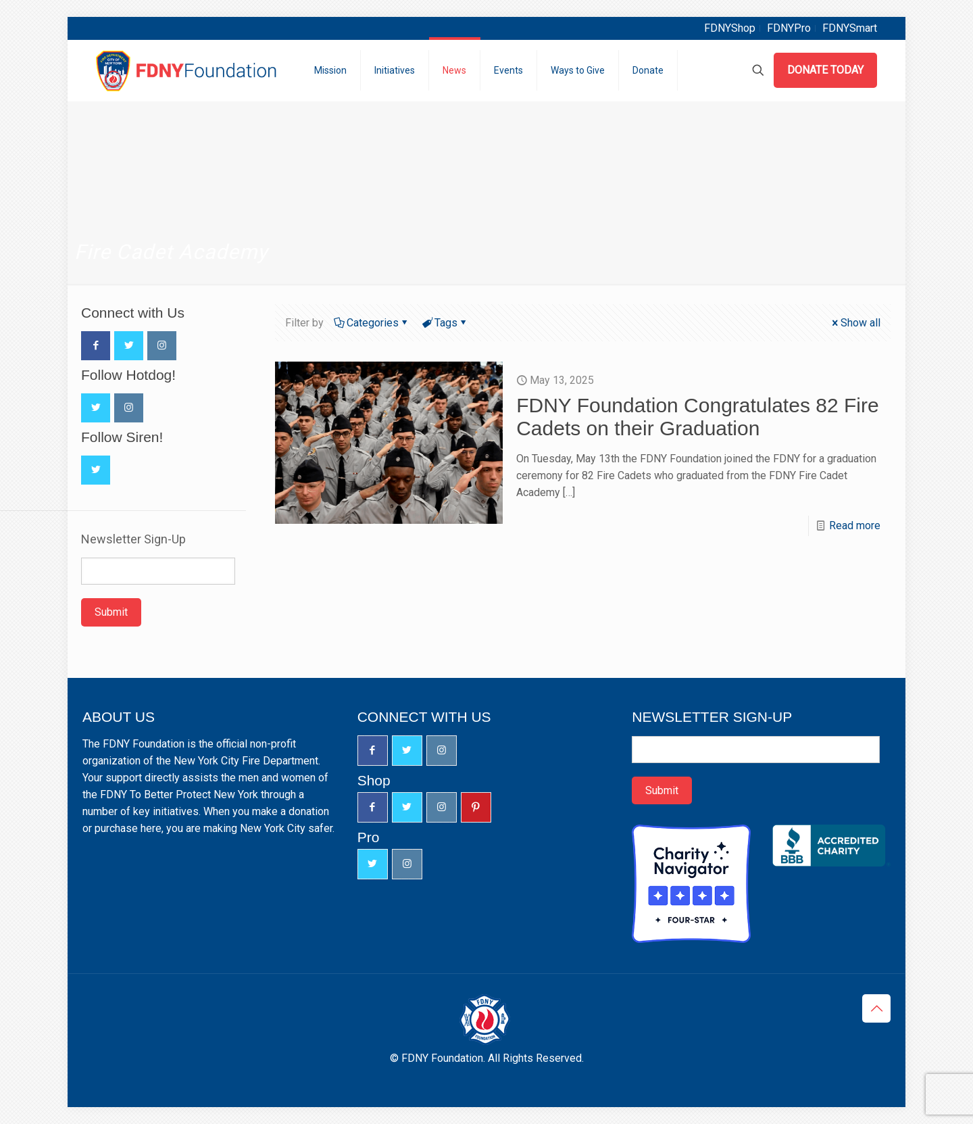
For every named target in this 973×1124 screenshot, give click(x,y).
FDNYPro (789, 28)
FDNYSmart (849, 28)
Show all (855, 322)
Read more (854, 525)
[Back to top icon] (876, 1008)
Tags (445, 322)
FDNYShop (729, 28)
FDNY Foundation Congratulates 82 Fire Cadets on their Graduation (697, 416)
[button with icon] (95, 345)
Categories (371, 322)
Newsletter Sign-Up (133, 539)
